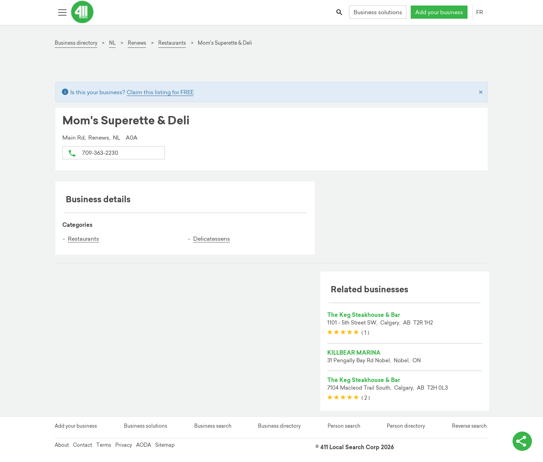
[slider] (343, 332)
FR (479, 12)
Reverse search (469, 426)
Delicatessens (211, 238)
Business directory (279, 426)
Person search (344, 426)
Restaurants (83, 238)
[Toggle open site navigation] (62, 12)
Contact (82, 445)
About (62, 445)
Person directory (406, 426)
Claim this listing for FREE (160, 92)
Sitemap (165, 445)
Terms (103, 445)
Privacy (123, 445)
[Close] (480, 92)
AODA (143, 445)
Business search (212, 426)
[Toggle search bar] (340, 12)
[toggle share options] (522, 441)
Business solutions (378, 12)
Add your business (439, 12)
